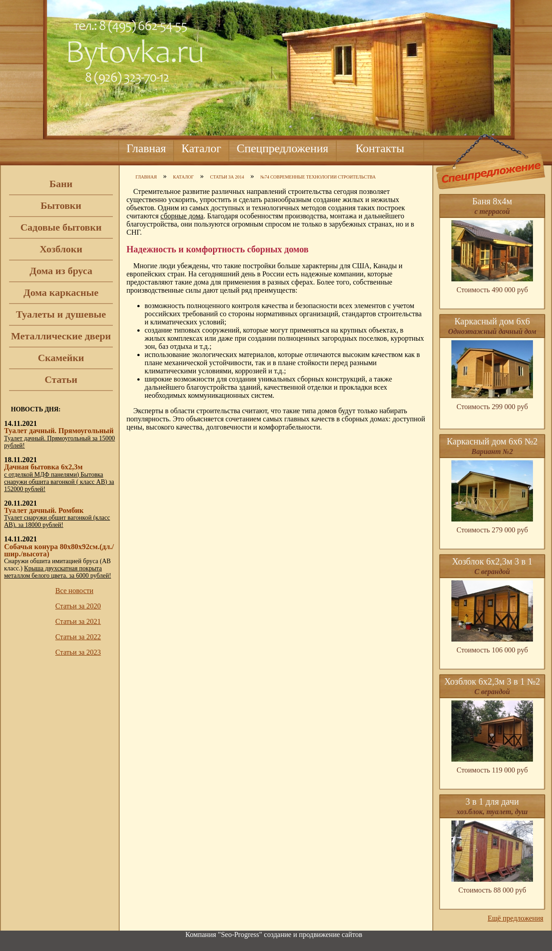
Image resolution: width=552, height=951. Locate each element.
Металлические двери (61, 336)
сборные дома (181, 216)
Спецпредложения (282, 148)
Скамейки (61, 357)
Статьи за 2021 (78, 621)
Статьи (60, 379)
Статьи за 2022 (78, 637)
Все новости (74, 590)
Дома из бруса (60, 270)
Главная (146, 148)
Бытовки (61, 205)
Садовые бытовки (61, 227)
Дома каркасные (61, 292)
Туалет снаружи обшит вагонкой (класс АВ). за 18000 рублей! (57, 521)
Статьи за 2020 (78, 606)
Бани (61, 183)
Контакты (380, 148)
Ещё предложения (515, 918)
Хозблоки (60, 249)
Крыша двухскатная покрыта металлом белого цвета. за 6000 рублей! (57, 572)
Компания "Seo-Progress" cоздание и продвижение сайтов (273, 934)
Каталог (201, 148)
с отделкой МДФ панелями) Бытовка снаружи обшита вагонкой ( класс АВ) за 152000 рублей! (59, 481)
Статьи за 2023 (78, 652)
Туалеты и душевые (61, 314)
